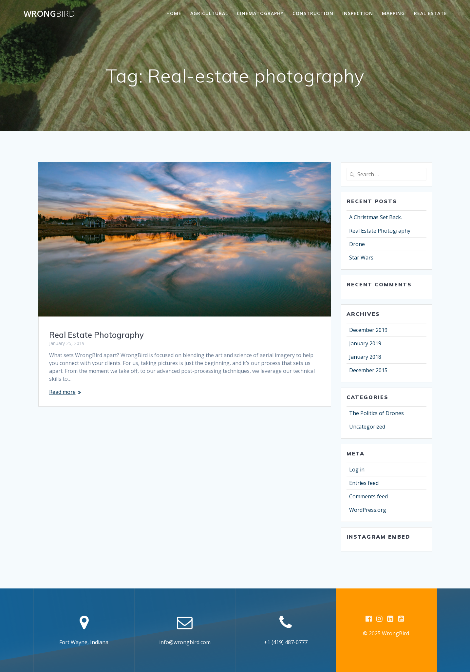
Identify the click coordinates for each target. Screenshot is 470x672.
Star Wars (361, 257)
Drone (357, 244)
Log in (357, 469)
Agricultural (209, 13)
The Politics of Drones (376, 413)
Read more (62, 391)
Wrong (49, 14)
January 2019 (365, 343)
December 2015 (368, 370)
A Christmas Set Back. (375, 217)
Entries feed (364, 483)
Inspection (357, 13)
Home (173, 13)
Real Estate (430, 13)
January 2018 (365, 356)
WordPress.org (367, 509)
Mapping (393, 13)
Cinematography (260, 13)
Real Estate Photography (96, 335)
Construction (312, 13)
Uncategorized (367, 426)
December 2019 (368, 330)
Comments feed (368, 496)
